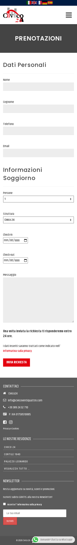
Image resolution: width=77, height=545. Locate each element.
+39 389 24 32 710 (17, 407)
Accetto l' (22, 504)
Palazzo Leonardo (16, 461)
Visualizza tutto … (17, 468)
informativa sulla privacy (17, 351)
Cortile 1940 (12, 454)
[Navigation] (69, 15)
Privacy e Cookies (11, 429)
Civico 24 (9, 447)
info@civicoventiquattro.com (24, 400)
